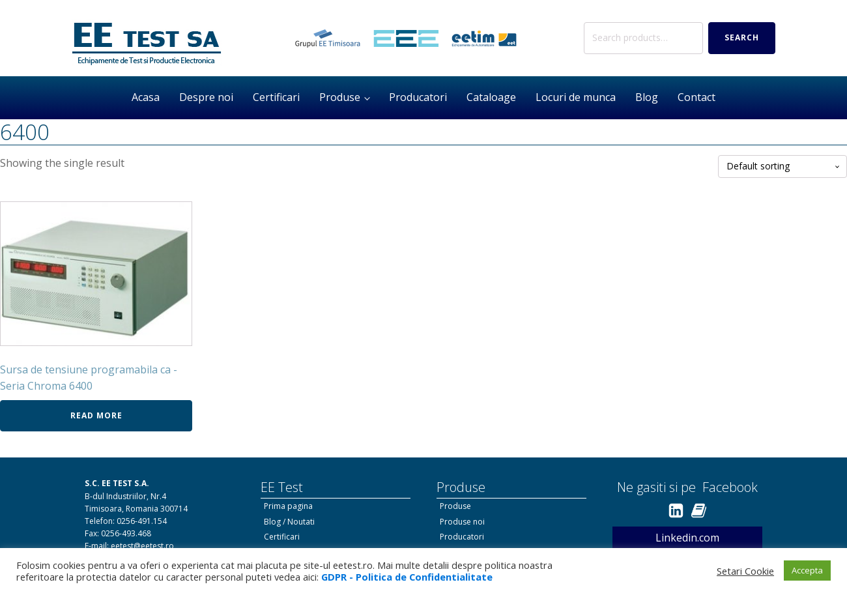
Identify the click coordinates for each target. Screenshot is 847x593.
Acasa (146, 97)
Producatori (418, 97)
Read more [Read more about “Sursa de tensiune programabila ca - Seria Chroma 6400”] (96, 415)
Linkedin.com (687, 537)
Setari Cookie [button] (745, 571)
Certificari (276, 97)
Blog (646, 97)
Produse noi (462, 521)
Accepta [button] (807, 570)
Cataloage (491, 97)
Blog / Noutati (289, 521)
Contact (696, 97)
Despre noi (206, 97)
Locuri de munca (576, 97)
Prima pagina (288, 506)
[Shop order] (782, 166)
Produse (339, 97)
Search (742, 37)
